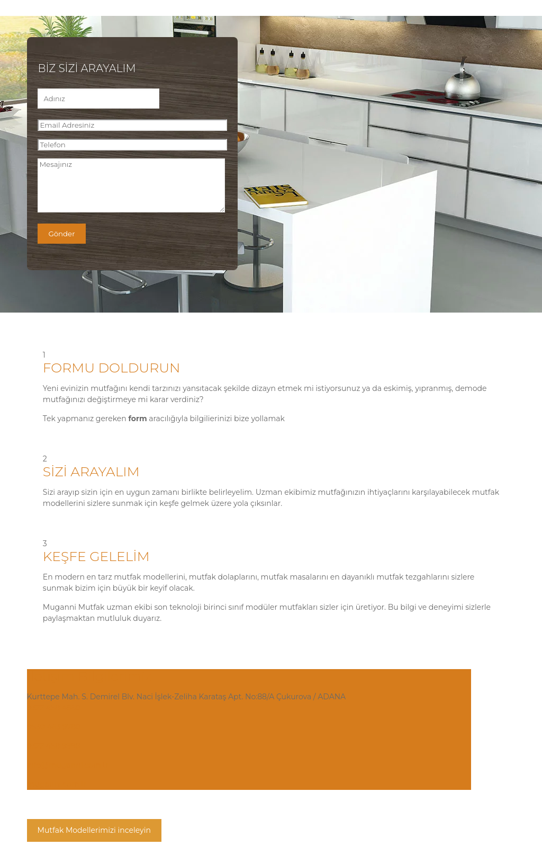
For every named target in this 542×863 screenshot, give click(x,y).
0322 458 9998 (53, 746)
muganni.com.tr (57, 784)
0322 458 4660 (54, 708)
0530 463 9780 (54, 727)
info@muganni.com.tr (68, 765)
